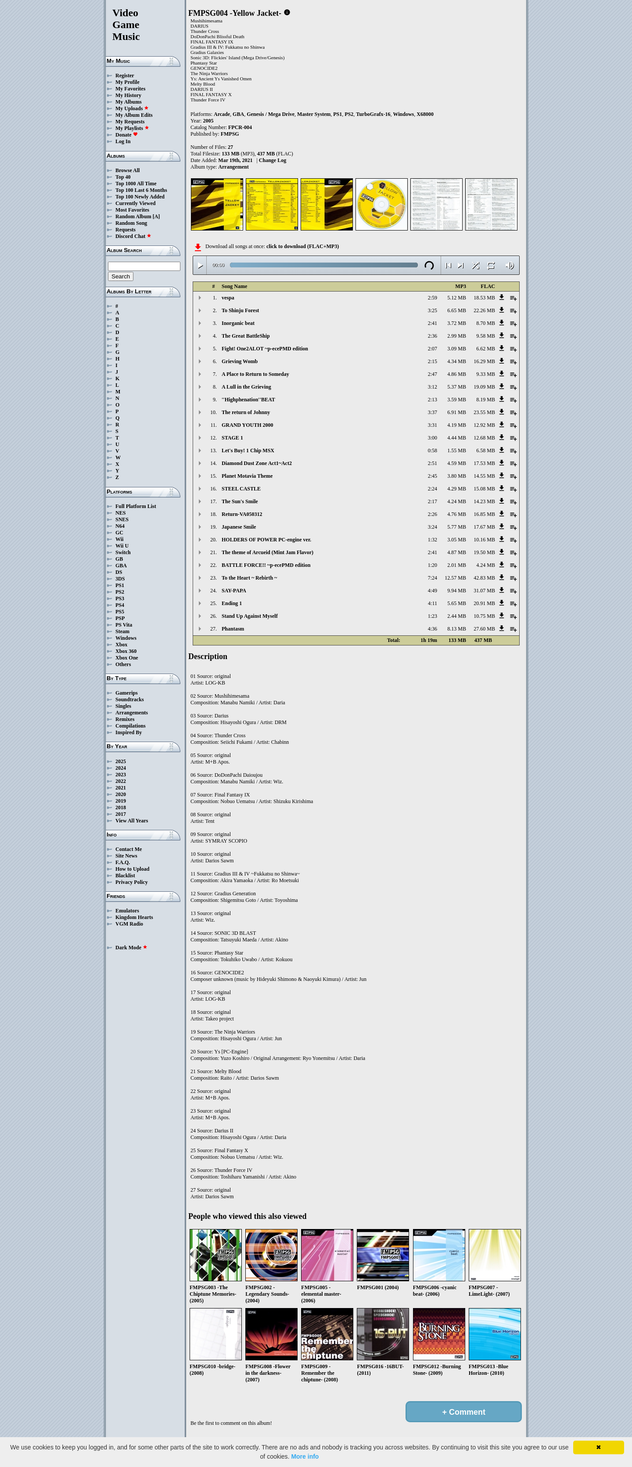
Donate (126, 135)
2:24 (432, 489)
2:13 (432, 399)
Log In (122, 141)
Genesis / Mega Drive (270, 114)
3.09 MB (456, 349)
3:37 (432, 412)
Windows (125, 638)
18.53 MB (484, 298)
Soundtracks (129, 699)
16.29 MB (484, 361)
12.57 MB (455, 578)
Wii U (122, 546)
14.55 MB (484, 476)
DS (118, 572)
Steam (122, 631)
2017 (120, 814)
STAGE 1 (232, 438)
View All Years (131, 821)
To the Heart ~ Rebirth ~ (249, 578)
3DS (120, 579)
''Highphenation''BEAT (248, 399)
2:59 (432, 298)
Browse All (127, 170)
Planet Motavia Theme (247, 476)
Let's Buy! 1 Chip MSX (248, 450)
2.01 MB (456, 565)
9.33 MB (485, 374)
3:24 (432, 527)
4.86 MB (456, 374)
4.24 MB (456, 501)
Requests (125, 230)
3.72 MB (456, 323)
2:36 (432, 336)
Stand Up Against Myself (250, 616)
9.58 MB (485, 336)
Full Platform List (135, 506)
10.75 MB (484, 616)
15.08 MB (484, 489)
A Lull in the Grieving (246, 387)
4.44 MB (456, 438)
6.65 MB (456, 310)
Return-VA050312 (242, 514)
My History (128, 95)
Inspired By (128, 732)
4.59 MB (456, 463)
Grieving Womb (240, 361)
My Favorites (130, 89)
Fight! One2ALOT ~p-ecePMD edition (265, 349)
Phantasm (233, 629)
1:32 (432, 540)
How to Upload (132, 869)
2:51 (432, 463)
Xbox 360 (125, 651)
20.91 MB (484, 603)
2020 (120, 794)
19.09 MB (484, 387)
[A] (156, 216)
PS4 (119, 605)
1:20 (432, 565)
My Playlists (132, 128)
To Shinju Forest (240, 310)
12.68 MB (484, 438)
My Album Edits (134, 115)
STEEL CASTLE (241, 489)
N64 (120, 526)
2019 (120, 801)
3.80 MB (456, 476)
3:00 (432, 438)
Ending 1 (232, 603)
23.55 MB (484, 412)
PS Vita (123, 625)
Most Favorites (132, 210)
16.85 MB (484, 514)
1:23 (432, 616)
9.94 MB (456, 591)
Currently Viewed (135, 203)
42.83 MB (484, 578)
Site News (126, 856)
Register (124, 75)
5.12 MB (456, 298)
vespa (228, 298)
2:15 (432, 361)
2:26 (432, 514)
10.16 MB (484, 540)
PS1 (119, 585)
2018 (120, 807)
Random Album (133, 216)
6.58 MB (485, 450)
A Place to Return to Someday (255, 374)
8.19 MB (485, 399)
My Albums (128, 102)
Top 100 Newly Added (140, 197)
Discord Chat (133, 236)
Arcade (222, 114)
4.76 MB (456, 514)
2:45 (432, 476)
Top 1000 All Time (135, 183)
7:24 (432, 578)
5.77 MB (456, 527)
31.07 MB (484, 591)
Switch (123, 552)
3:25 (432, 310)
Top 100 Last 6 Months (141, 190)
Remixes (124, 719)
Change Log (272, 160)
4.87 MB (456, 552)
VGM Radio (129, 924)
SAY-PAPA (234, 591)
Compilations (130, 726)
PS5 (119, 612)
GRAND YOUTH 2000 (247, 425)
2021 (120, 788)
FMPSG (230, 134)
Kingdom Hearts (134, 917)
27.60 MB (484, 629)
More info (305, 1456)
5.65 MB (456, 603)
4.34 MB (456, 361)
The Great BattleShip (246, 336)
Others (123, 664)
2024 (120, 768)
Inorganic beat (238, 323)
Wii (119, 539)
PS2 (119, 592)
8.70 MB (485, 323)
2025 (120, 761)
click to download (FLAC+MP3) (302, 246)
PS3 (119, 598)
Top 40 (123, 177)
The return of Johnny (246, 412)
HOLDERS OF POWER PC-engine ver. (266, 540)
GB (119, 559)
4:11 (432, 603)
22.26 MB (484, 310)
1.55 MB (456, 450)
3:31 (432, 425)
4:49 (432, 591)
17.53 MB (484, 463)
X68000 (425, 114)
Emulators (127, 911)
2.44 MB (456, 616)
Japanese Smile (239, 527)
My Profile (127, 82)
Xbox (121, 645)
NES (120, 513)
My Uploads (132, 108)
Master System (313, 114)
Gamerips (126, 693)
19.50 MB (484, 552)
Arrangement (233, 167)
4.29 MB (456, 489)
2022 (120, 781)
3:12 (432, 387)
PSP (120, 618)
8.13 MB (456, 629)
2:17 (432, 501)
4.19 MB (456, 425)
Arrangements (131, 713)
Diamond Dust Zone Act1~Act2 (257, 463)
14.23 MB (484, 501)
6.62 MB (485, 349)
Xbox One (126, 658)
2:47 (432, 374)
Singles (123, 706)
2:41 (432, 323)
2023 (120, 774)
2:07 (432, 349)
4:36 (432, 629)
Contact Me (128, 849)
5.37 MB (456, 387)
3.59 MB (456, 399)
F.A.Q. (122, 862)
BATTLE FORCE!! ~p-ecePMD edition (266, 565)
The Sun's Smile (240, 501)
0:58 (432, 450)
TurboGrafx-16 (373, 114)
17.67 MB (484, 527)
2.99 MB (456, 336)
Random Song (131, 223)
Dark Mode (131, 947)
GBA (121, 565)
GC (119, 533)
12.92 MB (484, 425)
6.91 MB (456, 412)
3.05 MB (456, 540)
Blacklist (125, 875)
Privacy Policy (131, 882)
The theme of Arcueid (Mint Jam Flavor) (267, 552)
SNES (122, 519)
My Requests (129, 122)
